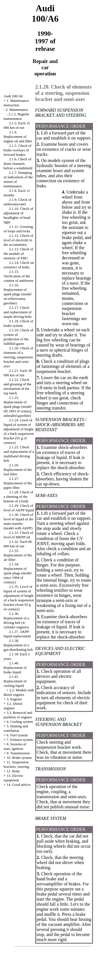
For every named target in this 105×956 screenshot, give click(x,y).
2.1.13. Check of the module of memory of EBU (18, 253)
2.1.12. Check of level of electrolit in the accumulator (18, 240)
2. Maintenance (17, 109)
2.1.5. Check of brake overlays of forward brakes (17, 150)
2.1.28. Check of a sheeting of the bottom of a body (18, 496)
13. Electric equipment (14, 777)
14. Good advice (18, 784)
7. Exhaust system (19, 739)
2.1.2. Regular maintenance (16, 116)
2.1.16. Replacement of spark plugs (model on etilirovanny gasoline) (18, 294)
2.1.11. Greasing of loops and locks (18, 228)
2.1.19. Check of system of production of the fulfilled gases (18, 337)
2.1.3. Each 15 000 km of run (17, 125)
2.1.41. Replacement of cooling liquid (15, 681)
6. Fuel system (16, 735)
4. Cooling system (19, 721)
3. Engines (14, 699)
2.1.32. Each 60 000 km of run (18, 543)
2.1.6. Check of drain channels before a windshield (18, 163)
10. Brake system (19, 757)
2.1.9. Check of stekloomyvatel (17, 201)
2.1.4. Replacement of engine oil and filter (18, 136)
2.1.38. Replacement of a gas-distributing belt (18, 645)
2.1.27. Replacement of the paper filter (18, 483)
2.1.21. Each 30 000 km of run (18, 372)
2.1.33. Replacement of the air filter (18, 555)
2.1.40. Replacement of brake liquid (15, 667)
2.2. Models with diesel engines (19, 692)
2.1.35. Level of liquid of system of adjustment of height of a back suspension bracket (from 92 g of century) (19, 597)
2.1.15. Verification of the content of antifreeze (19, 276)
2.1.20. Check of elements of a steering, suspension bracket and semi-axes (18, 357)
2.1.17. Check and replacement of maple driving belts (18, 312)
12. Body (13, 771)
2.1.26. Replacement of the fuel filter (18, 469)
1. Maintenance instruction (16, 102)
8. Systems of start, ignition (15, 746)
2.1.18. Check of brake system (18, 323)
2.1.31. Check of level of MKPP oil (18, 534)
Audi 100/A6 (13, 96)
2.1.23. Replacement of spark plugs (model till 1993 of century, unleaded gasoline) (18, 406)
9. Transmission (17, 753)
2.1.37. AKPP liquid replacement (17, 633)
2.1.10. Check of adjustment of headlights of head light (18, 215)
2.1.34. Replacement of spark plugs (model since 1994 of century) (18, 573)
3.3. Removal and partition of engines (18, 714)
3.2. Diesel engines (13, 705)
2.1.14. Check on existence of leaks (19, 264)
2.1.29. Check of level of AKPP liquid (19, 507)
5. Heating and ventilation (16, 728)
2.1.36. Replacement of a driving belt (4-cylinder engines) (16, 620)
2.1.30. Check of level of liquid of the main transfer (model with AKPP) (18, 521)
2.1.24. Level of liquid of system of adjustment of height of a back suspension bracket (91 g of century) (19, 431)
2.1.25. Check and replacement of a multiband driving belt (19, 454)
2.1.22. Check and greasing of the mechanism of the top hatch (17, 386)
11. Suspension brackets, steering (16, 764)
